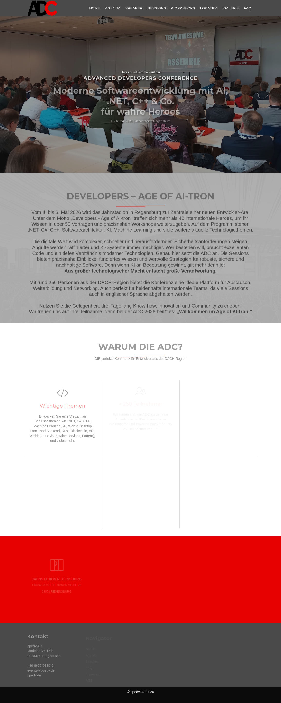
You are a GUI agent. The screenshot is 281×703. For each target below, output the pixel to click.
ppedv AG (138, 692)
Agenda (112, 8)
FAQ (247, 8)
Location (209, 8)
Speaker (134, 8)
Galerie (231, 8)
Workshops (183, 8)
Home (94, 8)
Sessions (156, 8)
